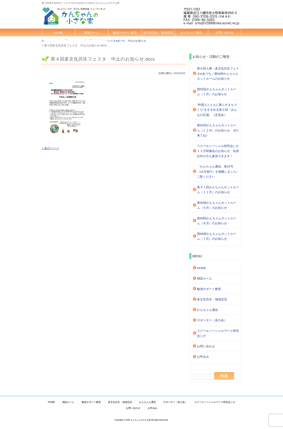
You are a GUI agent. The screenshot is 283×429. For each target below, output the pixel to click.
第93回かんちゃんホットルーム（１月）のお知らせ (216, 91)
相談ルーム (91, 32)
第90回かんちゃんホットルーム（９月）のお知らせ (216, 205)
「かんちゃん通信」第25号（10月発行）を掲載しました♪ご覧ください (217, 171)
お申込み (203, 356)
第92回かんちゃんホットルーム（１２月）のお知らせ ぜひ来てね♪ (218, 130)
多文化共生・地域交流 (158, 32)
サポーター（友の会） (212, 320)
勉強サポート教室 (125, 32)
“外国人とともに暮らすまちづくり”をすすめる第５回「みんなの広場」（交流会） (217, 110)
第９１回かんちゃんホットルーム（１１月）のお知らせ (218, 189)
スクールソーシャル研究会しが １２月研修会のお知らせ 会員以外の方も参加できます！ (218, 151)
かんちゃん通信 (191, 32)
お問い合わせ (225, 32)
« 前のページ (50, 148)
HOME (58, 32)
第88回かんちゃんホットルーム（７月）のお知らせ (216, 236)
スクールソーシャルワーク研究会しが (218, 333)
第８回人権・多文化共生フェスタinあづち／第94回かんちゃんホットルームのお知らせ (218, 73)
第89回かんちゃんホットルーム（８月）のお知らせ (216, 220)
